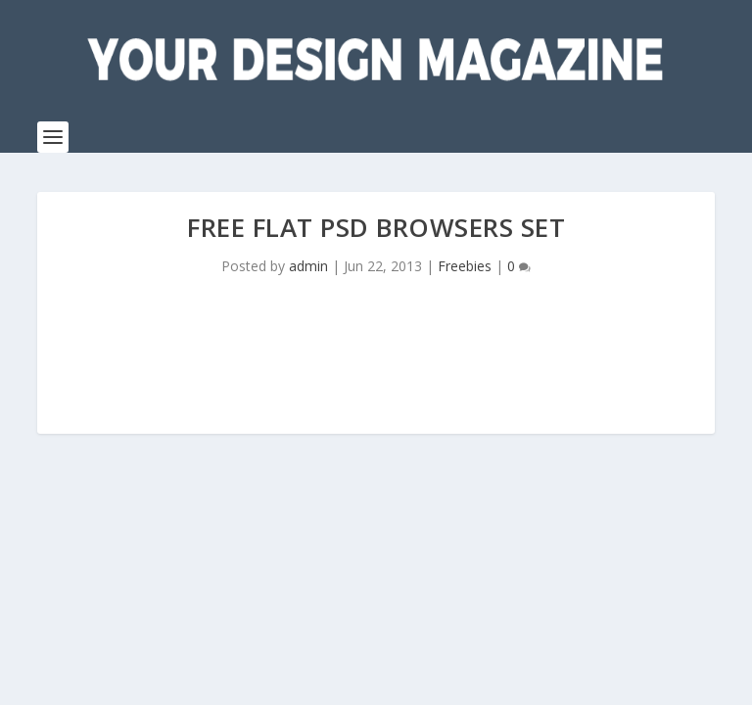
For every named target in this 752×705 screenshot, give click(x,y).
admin (308, 266)
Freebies (465, 266)
